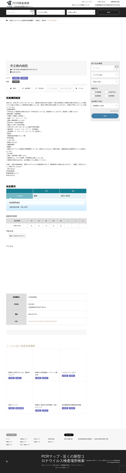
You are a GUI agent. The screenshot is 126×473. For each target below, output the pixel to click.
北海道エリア (23, 439)
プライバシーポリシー (77, 465)
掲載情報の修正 (115, 1)
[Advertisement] (63, 42)
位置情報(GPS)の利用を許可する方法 (107, 5)
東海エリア (23, 442)
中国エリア (51, 442)
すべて (8, 439)
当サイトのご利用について (81, 5)
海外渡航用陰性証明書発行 (85, 439)
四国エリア (9, 444)
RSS (7, 461)
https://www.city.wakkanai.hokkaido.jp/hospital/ (42, 321)
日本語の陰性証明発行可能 (101, 439)
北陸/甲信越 (51, 439)
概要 (13, 88)
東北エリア (37, 439)
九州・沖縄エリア (25, 444)
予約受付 (40, 88)
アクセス (80, 88)
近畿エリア (37, 442)
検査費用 (26, 88)
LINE (9, 461)
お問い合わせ (101, 1)
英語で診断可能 (68, 439)
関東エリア (9, 442)
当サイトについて (87, 1)
